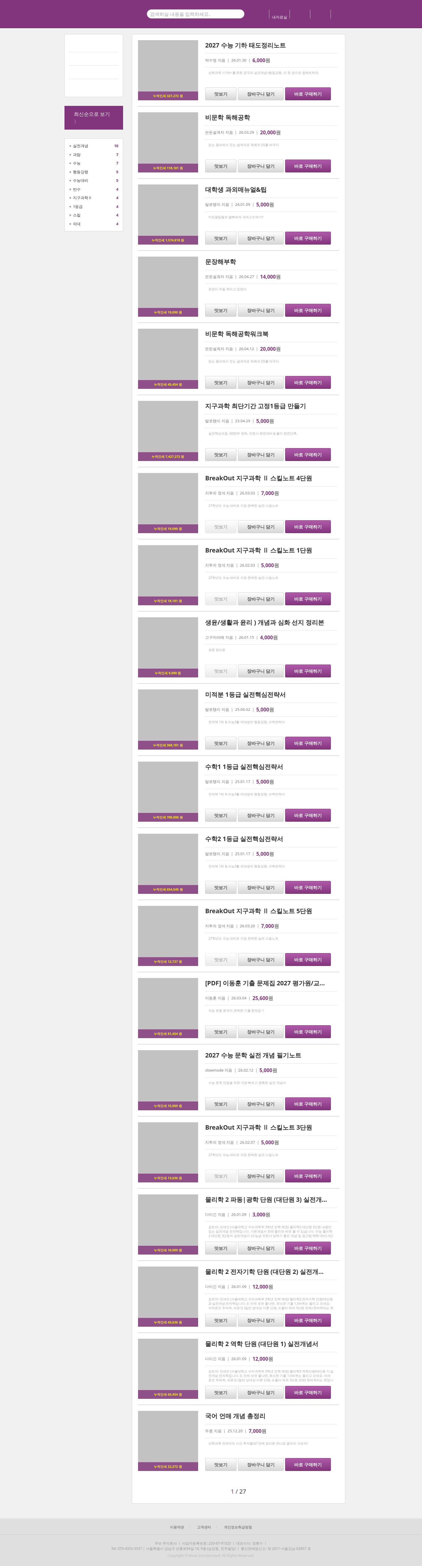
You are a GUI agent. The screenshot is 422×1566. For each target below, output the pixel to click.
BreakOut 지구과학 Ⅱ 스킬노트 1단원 (258, 550)
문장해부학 (220, 261)
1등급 (78, 206)
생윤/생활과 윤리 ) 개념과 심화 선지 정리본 (264, 622)
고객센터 (204, 1527)
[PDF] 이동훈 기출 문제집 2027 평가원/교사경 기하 (275, 983)
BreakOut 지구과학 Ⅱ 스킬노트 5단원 (258, 911)
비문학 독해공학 (227, 117)
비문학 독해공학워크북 (236, 334)
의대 (77, 223)
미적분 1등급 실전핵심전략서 (245, 694)
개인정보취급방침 (238, 1527)
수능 (77, 163)
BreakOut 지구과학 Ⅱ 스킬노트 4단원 (258, 478)
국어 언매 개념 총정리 (235, 1416)
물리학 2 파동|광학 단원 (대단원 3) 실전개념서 (269, 1199)
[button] (175, 1491)
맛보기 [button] (220, 94)
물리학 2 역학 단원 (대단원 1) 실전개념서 (261, 1344)
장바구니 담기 (261, 94)
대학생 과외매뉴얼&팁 (236, 189)
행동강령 (80, 171)
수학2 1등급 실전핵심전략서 (244, 839)
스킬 (77, 215)
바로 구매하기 (308, 94)
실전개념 (80, 145)
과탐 (77, 154)
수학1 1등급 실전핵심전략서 (244, 766)
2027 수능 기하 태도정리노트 (245, 45)
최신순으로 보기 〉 (92, 118)
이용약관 (177, 1527)
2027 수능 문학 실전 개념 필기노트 (253, 1055)
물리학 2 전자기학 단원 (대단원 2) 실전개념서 (268, 1271)
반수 (77, 189)
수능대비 (80, 180)
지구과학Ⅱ (82, 197)
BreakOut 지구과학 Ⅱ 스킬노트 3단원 (258, 1127)
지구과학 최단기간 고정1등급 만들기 (255, 406)
